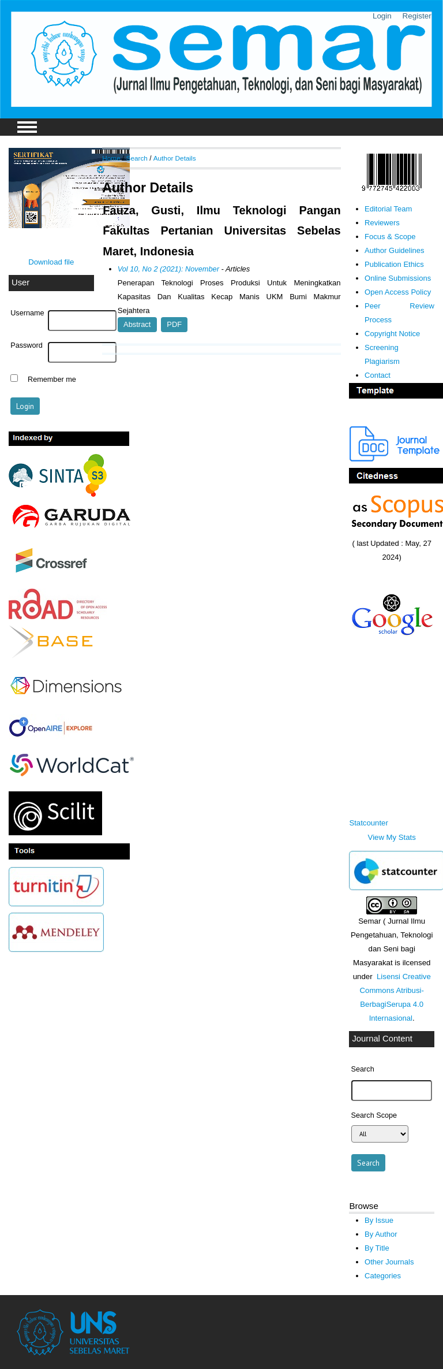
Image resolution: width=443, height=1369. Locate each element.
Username (27, 313)
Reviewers (382, 222)
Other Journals (389, 1262)
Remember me (52, 379)
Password (26, 345)
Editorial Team (388, 208)
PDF (174, 324)
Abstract (137, 324)
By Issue (379, 1220)
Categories (383, 1275)
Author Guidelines (395, 250)
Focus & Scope (390, 236)
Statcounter (368, 823)
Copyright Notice (392, 333)
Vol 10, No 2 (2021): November (168, 269)
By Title (377, 1248)
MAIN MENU (27, 127)
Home (111, 158)
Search (137, 158)
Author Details (174, 158)
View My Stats (392, 837)
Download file (51, 262)
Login (382, 16)
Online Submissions (398, 278)
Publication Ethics (394, 264)
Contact (378, 375)
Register (417, 16)
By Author (381, 1234)
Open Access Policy (398, 292)
